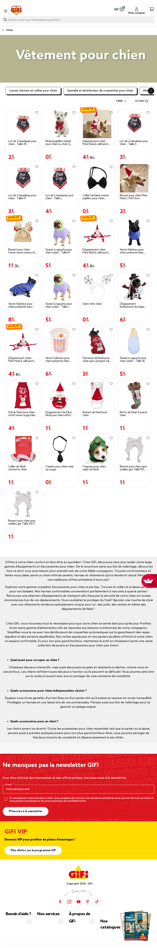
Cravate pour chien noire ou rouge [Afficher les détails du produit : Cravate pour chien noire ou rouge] (59, 468)
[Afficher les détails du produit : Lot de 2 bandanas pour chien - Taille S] (134, 124)
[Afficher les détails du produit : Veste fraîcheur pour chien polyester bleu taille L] (23, 287)
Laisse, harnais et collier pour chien (33, 90)
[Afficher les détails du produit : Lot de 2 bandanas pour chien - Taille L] (60, 178)
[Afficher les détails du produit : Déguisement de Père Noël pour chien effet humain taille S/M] (60, 395)
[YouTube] (78, 901)
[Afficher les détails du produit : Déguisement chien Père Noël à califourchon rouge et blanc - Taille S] (97, 124)
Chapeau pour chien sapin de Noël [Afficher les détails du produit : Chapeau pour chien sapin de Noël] (94, 468)
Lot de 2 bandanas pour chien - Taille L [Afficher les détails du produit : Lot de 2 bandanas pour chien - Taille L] (59, 197)
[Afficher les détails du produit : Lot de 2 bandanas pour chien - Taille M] (23, 178)
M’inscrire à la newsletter (25, 811)
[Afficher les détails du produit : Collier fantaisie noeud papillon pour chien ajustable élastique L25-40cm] (97, 178)
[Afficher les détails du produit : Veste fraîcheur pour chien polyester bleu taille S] (134, 232)
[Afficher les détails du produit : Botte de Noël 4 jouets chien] (134, 395)
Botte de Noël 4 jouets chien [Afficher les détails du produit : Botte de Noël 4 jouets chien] (133, 414)
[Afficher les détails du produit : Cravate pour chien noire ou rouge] (60, 449)
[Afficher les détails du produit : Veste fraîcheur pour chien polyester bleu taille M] (60, 341)
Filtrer (141, 101)
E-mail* (9, 784)
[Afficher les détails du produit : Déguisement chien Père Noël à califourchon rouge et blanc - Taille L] (23, 341)
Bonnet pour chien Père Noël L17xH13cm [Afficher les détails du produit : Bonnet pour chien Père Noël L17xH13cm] (133, 197)
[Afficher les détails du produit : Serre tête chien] (97, 287)
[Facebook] (60, 901)
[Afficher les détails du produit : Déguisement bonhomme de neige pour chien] (134, 287)
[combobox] (78, 19)
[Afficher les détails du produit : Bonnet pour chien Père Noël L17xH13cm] (134, 178)
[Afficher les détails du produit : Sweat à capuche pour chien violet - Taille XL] (134, 341)
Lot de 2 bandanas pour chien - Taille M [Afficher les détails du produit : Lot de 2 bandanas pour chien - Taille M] (22, 197)
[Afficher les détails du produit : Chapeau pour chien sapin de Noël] (97, 449)
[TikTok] (97, 901)
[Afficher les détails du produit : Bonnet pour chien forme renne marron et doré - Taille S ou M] (23, 232)
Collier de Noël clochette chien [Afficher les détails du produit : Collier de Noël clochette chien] (17, 468)
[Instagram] (69, 901)
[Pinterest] (87, 901)
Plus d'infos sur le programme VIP (33, 850)
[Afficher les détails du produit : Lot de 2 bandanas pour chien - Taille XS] (23, 124)
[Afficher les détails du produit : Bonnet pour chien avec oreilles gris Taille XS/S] (23, 504)
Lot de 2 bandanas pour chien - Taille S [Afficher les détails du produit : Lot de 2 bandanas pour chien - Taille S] (134, 143)
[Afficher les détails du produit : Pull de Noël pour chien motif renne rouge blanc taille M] (23, 395)
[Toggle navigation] (6, 11)
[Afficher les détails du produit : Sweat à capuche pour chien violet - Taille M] (60, 232)
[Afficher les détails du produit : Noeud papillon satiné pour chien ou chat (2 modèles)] (60, 124)
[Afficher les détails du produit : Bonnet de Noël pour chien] (97, 395)
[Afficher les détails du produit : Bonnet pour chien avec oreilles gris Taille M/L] (134, 449)
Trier (119, 101)
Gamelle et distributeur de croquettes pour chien (100, 90)
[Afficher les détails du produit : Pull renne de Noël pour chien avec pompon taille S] (97, 341)
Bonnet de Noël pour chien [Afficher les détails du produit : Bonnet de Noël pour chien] (95, 414)
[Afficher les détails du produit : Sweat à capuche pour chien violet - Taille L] (60, 287)
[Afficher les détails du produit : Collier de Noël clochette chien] (23, 449)
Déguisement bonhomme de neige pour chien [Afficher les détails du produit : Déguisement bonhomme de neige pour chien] (132, 305)
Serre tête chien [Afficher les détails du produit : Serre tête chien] (92, 304)
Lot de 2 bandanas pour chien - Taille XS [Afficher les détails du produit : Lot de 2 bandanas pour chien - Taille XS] (22, 143)
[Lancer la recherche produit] (5, 19)
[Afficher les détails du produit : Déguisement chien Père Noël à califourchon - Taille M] (97, 232)
